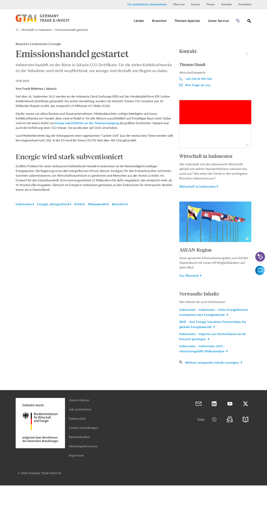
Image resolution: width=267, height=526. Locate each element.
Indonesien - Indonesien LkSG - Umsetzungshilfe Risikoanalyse (202, 389)
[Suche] (249, 22)
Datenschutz (77, 459)
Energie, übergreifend (53, 204)
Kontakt (226, 4)
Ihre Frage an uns (197, 126)
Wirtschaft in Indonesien (37, 30)
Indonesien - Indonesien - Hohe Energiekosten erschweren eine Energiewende (213, 352)
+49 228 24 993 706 (198, 119)
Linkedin (214, 444)
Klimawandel (97, 204)
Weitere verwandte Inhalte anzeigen (212, 403)
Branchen (119, 204)
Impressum (76, 496)
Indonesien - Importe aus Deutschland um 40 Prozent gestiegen (212, 377)
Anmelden (244, 4)
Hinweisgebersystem (83, 487)
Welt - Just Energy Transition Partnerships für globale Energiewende (212, 365)
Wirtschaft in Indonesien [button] (197, 227)
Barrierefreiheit (79, 478)
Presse (211, 4)
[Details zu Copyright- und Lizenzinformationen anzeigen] (247, 94)
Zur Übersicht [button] (189, 316)
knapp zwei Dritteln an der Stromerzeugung (87, 123)
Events (195, 4)
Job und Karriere (80, 450)
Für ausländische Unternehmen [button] (147, 4)
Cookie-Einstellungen (83, 468)
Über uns (179, 4)
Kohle (78, 204)
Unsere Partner (79, 441)
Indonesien (24, 204)
